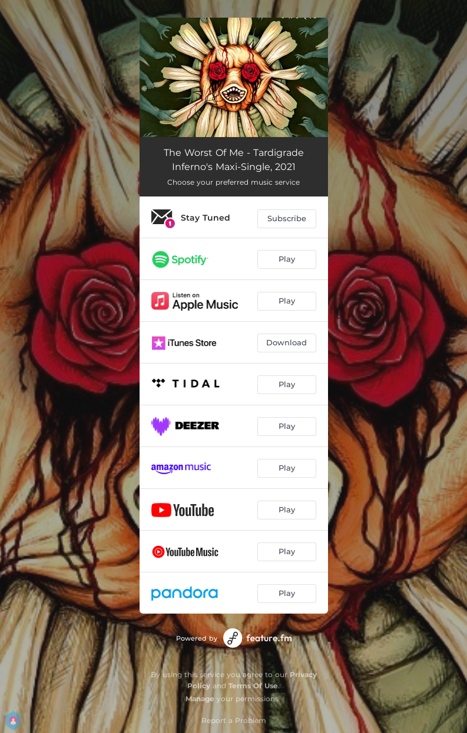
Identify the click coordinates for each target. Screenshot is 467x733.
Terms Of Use (253, 685)
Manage (200, 698)
